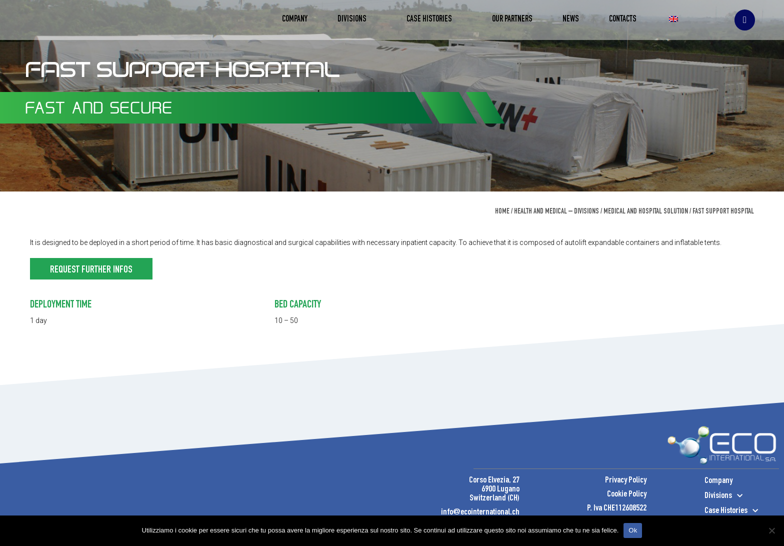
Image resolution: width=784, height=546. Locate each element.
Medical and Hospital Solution (646, 212)
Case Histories (434, 20)
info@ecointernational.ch (480, 512)
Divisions (357, 20)
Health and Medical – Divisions (556, 212)
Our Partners (512, 20)
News (570, 20)
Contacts (622, 20)
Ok (632, 530)
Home (502, 212)
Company (295, 20)
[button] (91, 269)
